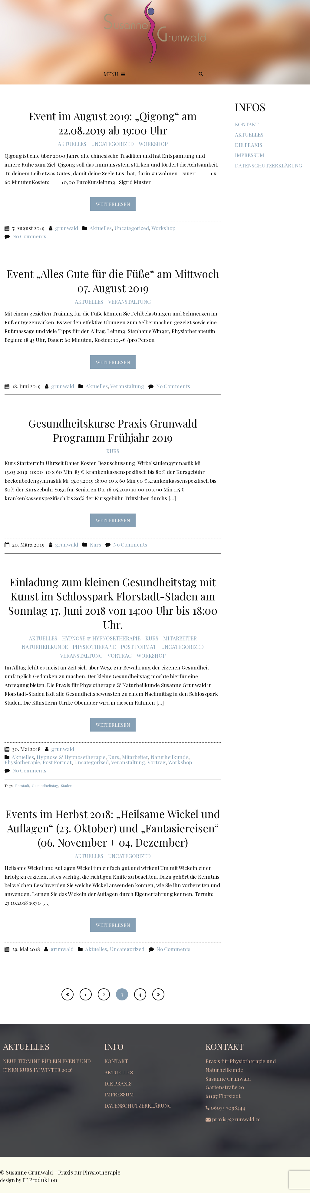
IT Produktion (39, 1180)
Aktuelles (72, 143)
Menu (114, 74)
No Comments (29, 236)
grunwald (66, 228)
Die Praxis (248, 144)
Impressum (249, 155)
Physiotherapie (94, 646)
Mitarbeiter (180, 638)
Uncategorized (112, 143)
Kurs (112, 451)
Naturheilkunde (45, 646)
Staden (66, 785)
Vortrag (119, 655)
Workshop (153, 143)
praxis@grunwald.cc (236, 1119)
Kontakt (247, 124)
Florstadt (22, 785)
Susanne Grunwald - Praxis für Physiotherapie (63, 1172)
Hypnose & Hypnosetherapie (101, 638)
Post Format (138, 646)
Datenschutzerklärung (268, 165)
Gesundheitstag (45, 785)
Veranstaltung (129, 301)
